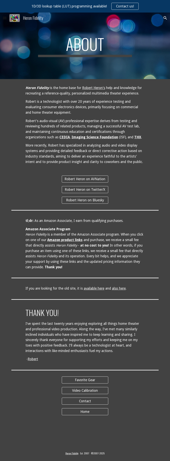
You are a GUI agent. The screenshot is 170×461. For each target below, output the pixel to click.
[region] (85, 6)
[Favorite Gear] (85, 380)
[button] (4, 18)
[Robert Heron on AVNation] (85, 179)
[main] (85, 46)
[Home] (85, 411)
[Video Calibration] (85, 390)
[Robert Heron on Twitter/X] (85, 189)
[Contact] (85, 401)
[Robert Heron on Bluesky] (85, 200)
